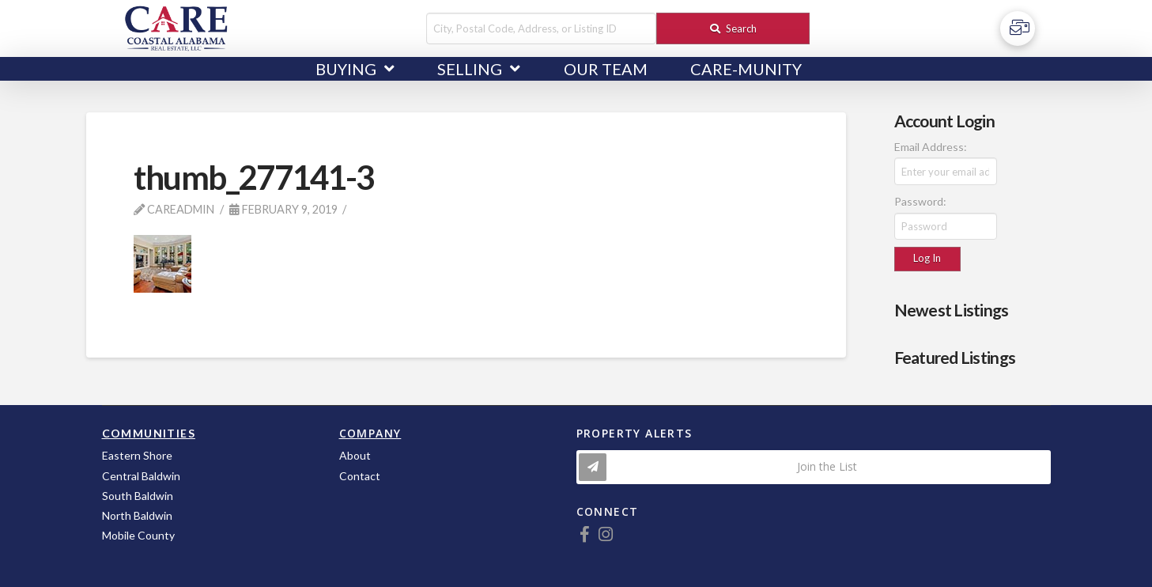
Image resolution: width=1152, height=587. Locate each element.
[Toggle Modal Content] (813, 467)
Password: (920, 201)
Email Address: (930, 146)
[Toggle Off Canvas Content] (1017, 28)
